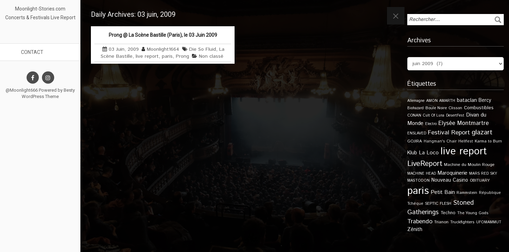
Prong (182, 56)
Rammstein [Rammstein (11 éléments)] (467, 193)
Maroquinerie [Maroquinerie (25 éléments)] (452, 173)
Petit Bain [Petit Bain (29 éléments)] (443, 192)
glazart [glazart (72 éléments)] (482, 132)
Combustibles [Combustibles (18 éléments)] (479, 107)
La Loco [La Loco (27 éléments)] (429, 153)
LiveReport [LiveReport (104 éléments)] (424, 164)
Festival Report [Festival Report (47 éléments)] (449, 132)
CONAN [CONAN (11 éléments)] (414, 115)
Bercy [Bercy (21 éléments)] (485, 100)
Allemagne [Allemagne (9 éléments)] (415, 101)
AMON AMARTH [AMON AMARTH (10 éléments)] (440, 101)
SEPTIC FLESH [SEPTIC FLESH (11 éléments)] (438, 203)
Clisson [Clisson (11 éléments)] (455, 108)
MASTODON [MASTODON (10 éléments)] (418, 180)
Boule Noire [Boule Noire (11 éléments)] (436, 108)
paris (167, 56)
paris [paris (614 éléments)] (418, 190)
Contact (32, 52)
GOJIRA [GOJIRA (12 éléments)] (414, 141)
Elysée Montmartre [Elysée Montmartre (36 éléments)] (463, 123)
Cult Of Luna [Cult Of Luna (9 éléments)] (433, 115)
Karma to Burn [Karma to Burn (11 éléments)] (488, 141)
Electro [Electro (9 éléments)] (431, 124)
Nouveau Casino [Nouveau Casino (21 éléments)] (449, 180)
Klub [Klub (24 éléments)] (412, 152)
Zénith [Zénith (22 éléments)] (414, 229)
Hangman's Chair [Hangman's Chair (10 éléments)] (440, 141)
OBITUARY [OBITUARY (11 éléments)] (480, 180)
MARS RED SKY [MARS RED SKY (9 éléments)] (483, 173)
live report (147, 56)
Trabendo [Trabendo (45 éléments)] (419, 221)
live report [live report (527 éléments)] (463, 151)
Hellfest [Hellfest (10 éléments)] (465, 141)
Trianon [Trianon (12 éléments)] (441, 222)
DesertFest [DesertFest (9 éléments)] (455, 115)
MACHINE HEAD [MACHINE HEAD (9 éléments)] (421, 173)
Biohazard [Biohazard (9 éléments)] (415, 108)
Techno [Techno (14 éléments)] (448, 213)
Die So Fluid (202, 49)
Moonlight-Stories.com (40, 9)
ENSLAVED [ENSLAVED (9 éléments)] (416, 133)
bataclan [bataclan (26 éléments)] (467, 100)
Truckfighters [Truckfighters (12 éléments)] (462, 222)
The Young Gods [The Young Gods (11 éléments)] (472, 213)
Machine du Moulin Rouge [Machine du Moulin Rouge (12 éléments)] (469, 165)
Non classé (211, 56)
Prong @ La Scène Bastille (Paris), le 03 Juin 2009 (163, 35)
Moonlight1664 (163, 49)
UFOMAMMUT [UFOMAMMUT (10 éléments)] (488, 222)
